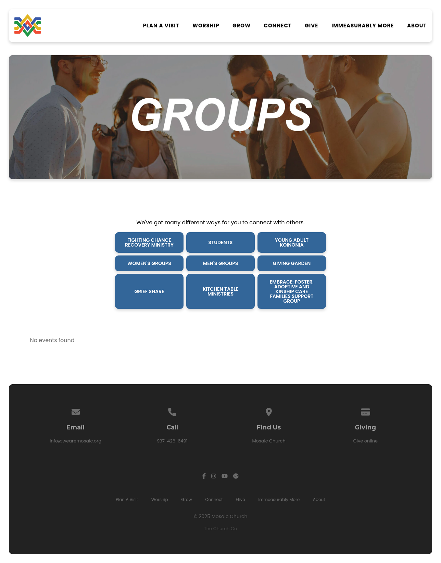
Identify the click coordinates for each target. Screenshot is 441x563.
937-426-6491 (172, 441)
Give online (365, 441)
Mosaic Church (268, 441)
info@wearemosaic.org (75, 441)
